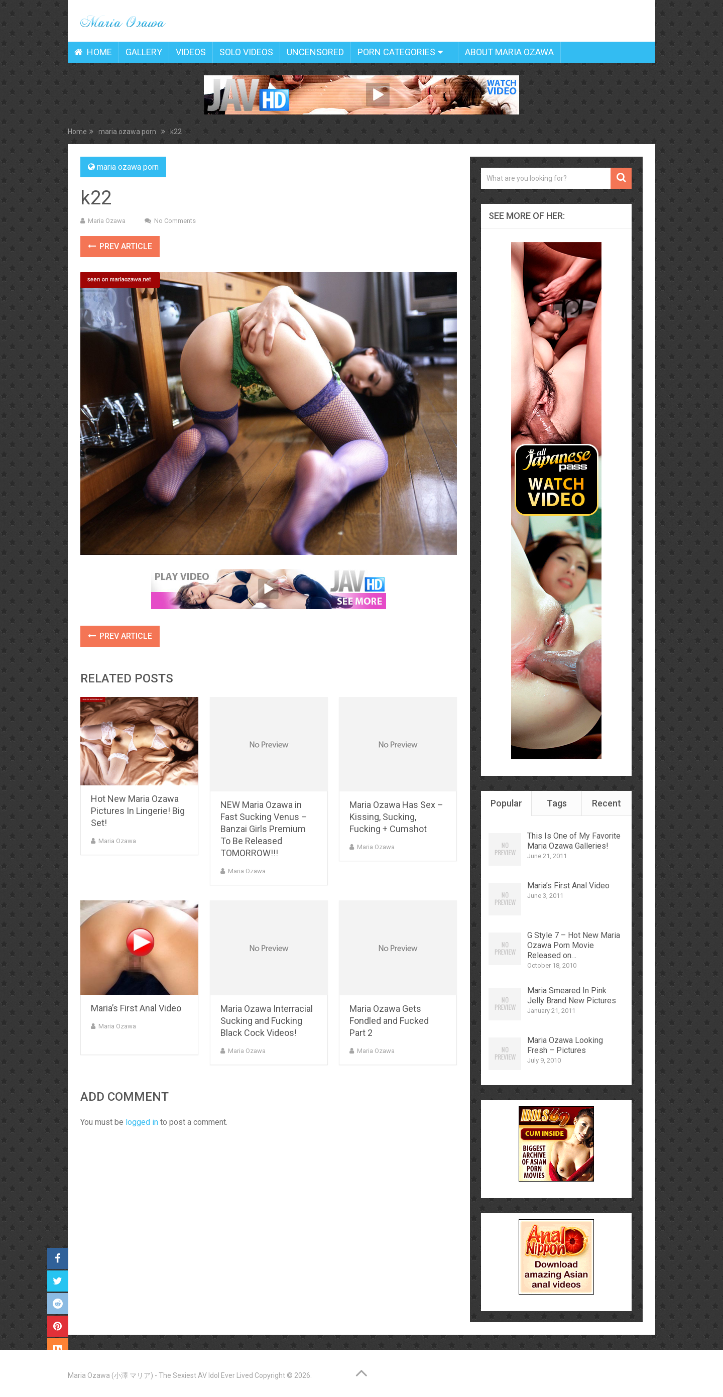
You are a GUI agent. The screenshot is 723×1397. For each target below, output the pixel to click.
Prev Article (120, 246)
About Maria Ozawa (509, 52)
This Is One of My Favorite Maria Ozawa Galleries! (574, 841)
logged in (142, 1122)
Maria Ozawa (107, 220)
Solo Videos (246, 52)
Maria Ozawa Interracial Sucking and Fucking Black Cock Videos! (266, 1020)
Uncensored (315, 52)
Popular (506, 803)
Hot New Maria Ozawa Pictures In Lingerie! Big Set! (138, 810)
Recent (606, 803)
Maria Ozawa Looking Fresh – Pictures (565, 1045)
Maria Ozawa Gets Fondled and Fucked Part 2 (389, 1020)
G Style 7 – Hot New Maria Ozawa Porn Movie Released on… (573, 945)
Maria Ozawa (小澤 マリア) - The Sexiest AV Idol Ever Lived (160, 1375)
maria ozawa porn (128, 167)
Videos (191, 52)
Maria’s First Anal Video (136, 1008)
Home (93, 52)
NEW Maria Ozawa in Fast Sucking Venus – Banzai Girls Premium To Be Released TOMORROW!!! (263, 828)
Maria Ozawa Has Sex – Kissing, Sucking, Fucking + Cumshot (396, 816)
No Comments (175, 220)
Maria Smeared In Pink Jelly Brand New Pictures (571, 995)
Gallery (144, 52)
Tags (557, 803)
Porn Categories (396, 52)
